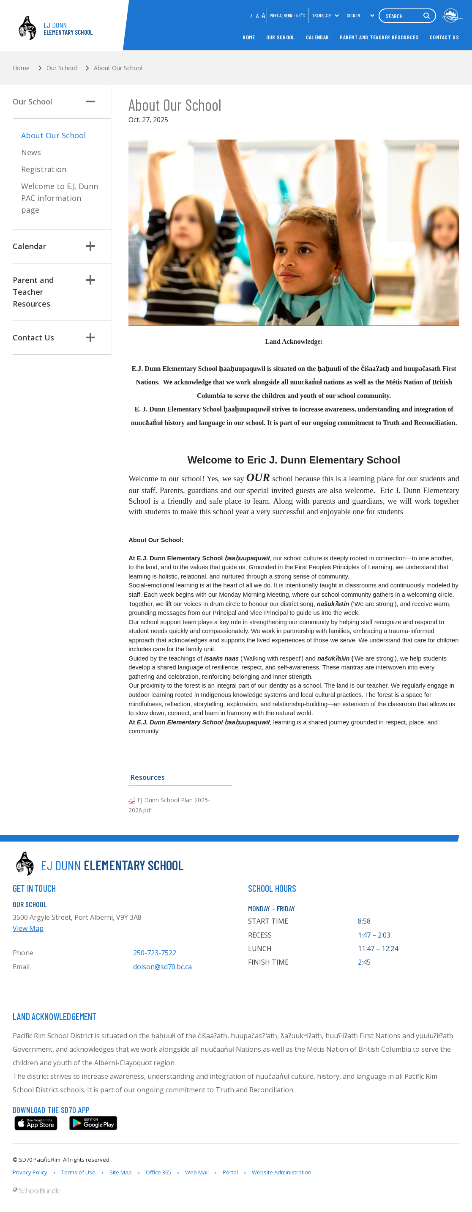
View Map (28, 928)
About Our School (53, 135)
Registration (43, 169)
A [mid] (257, 15)
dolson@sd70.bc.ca (162, 966)
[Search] (407, 15)
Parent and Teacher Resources (379, 37)
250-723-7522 (154, 952)
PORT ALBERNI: (287, 15)
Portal (230, 1172)
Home (249, 37)
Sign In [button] (361, 15)
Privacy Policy (30, 1172)
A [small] (252, 16)
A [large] (263, 15)
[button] (90, 101)
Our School (280, 37)
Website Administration (281, 1172)
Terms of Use (78, 1172)
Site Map (120, 1172)
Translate (325, 15)
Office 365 (158, 1172)
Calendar (317, 37)
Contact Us (444, 37)
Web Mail (197, 1172)
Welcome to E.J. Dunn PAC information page (59, 198)
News (31, 152)
